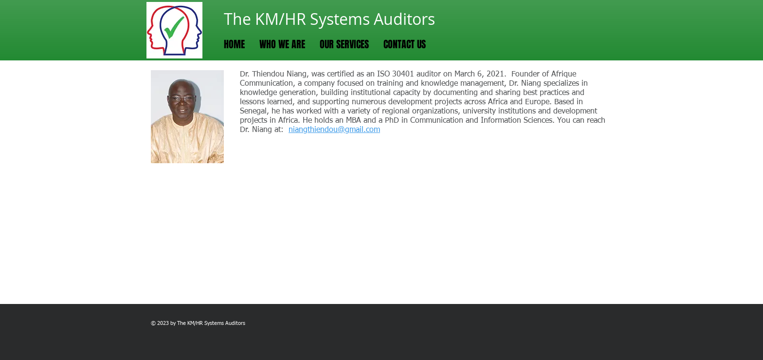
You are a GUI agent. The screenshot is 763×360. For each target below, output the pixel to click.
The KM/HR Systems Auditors (329, 18)
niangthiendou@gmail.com (334, 130)
